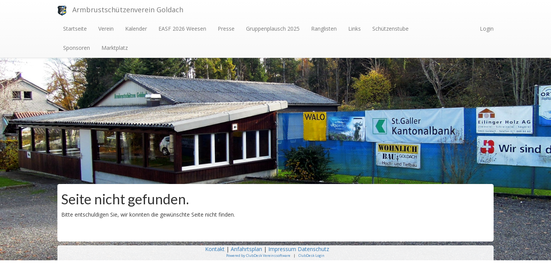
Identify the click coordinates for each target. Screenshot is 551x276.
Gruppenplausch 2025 (273, 28)
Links (354, 28)
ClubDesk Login (311, 255)
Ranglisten (324, 28)
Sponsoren (76, 47)
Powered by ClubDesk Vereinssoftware (258, 255)
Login (487, 28)
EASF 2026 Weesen (182, 28)
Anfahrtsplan (246, 249)
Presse (226, 28)
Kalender (136, 28)
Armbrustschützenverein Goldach (127, 9)
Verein (106, 28)
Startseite (75, 28)
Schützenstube (390, 28)
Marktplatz (114, 47)
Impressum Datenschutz (299, 249)
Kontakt (215, 249)
